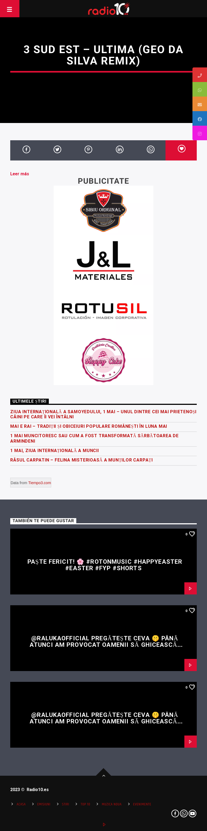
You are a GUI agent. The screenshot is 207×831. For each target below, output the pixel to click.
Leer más (19, 173)
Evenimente (142, 804)
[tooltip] (199, 74)
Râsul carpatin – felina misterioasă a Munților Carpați (81, 460)
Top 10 (85, 804)
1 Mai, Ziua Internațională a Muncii (54, 450)
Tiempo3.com (39, 483)
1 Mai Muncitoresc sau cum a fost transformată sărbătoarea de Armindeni (94, 438)
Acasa (21, 804)
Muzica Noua (112, 804)
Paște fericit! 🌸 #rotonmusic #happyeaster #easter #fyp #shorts (104, 565)
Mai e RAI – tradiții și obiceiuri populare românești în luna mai (88, 426)
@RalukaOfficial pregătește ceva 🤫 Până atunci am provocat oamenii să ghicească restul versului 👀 (104, 645)
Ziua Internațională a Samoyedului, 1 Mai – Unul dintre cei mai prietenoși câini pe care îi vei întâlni (103, 414)
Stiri (65, 804)
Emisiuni (43, 804)
